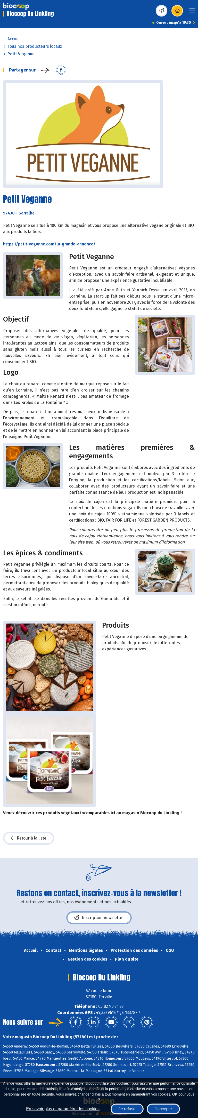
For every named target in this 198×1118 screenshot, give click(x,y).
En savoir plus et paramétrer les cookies (63, 1109)
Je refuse (127, 1109)
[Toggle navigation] (192, 12)
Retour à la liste (28, 838)
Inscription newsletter (99, 917)
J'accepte (163, 1109)
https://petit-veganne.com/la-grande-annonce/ (49, 244)
